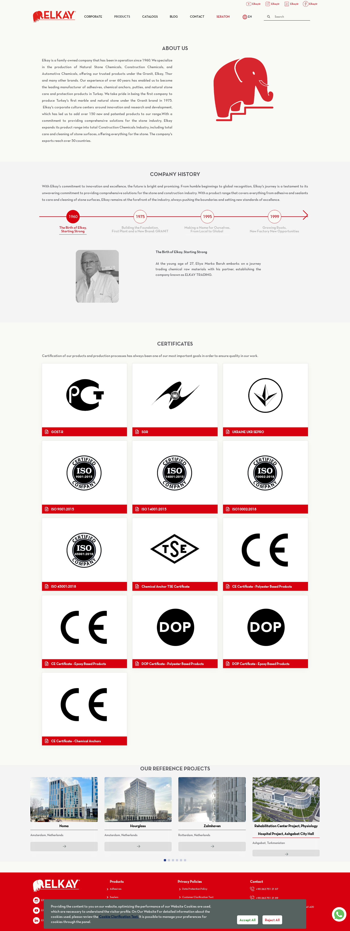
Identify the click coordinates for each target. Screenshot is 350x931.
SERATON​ (223, 17)
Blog (174, 17)
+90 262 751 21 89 (264, 898)
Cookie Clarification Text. (119, 916)
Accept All (248, 920)
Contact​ (197, 17)
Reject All (272, 920)
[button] (305, 215)
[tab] (72, 222)
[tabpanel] (175, 276)
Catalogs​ (150, 17)
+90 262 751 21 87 (264, 889)
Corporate (93, 17)
